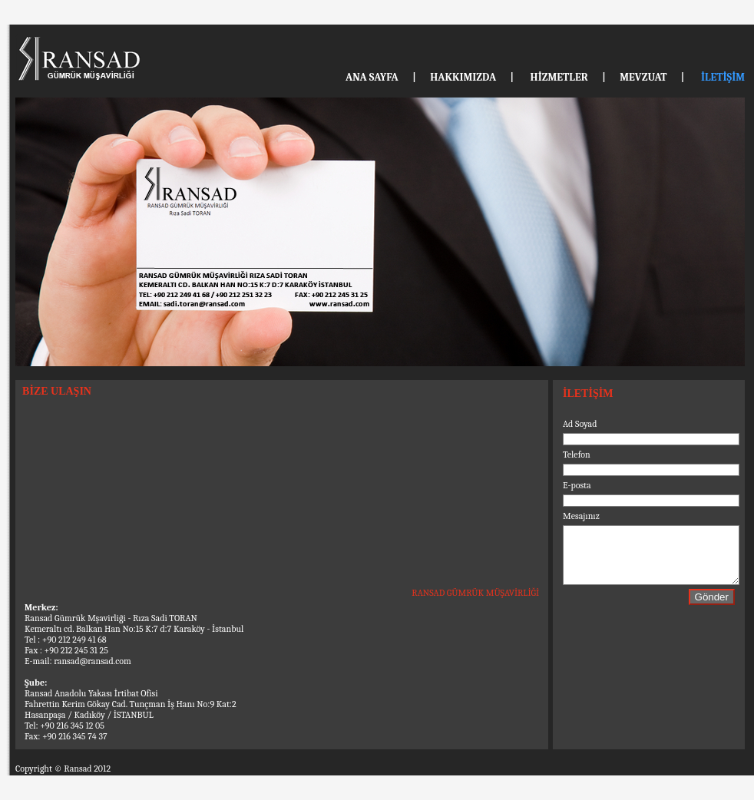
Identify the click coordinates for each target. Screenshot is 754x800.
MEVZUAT (643, 77)
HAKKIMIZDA (463, 77)
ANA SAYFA (372, 77)
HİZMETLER (559, 77)
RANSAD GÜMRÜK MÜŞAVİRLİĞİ (475, 592)
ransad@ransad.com (92, 661)
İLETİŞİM (723, 77)
